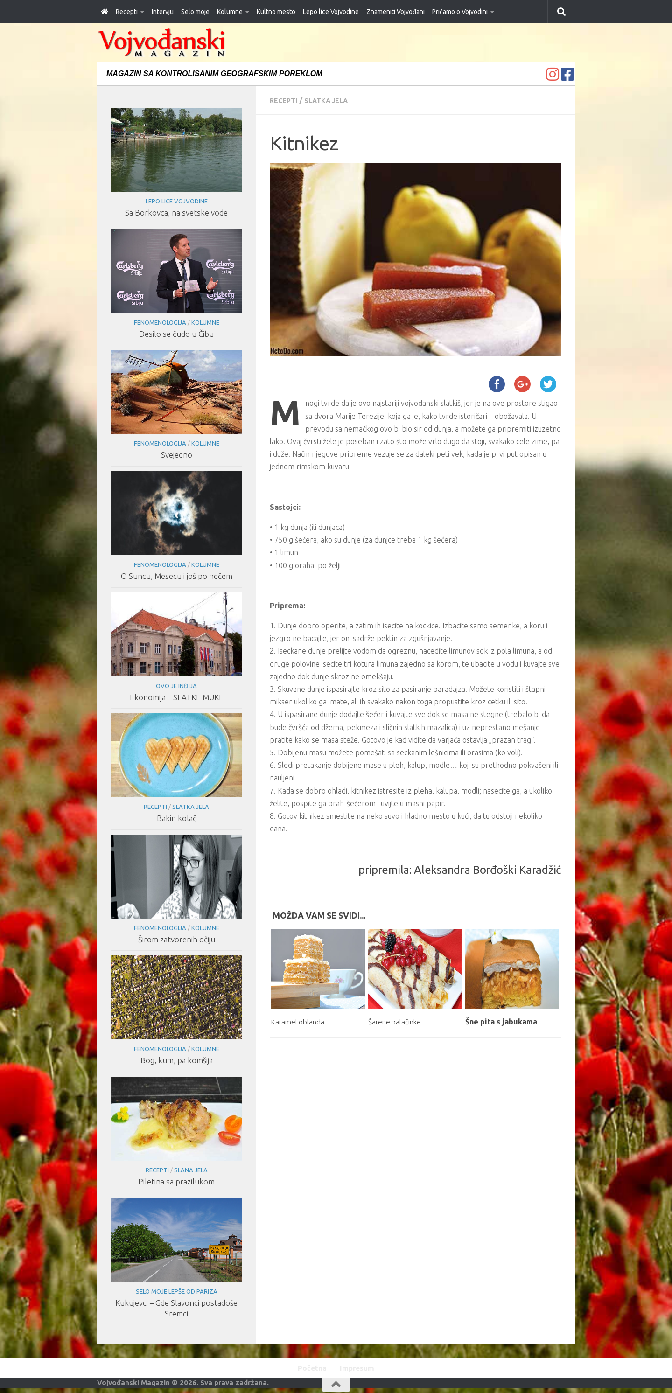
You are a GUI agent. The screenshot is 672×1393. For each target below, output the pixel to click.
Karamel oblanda (301, 1021)
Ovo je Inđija (176, 686)
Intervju (163, 11)
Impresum (359, 1369)
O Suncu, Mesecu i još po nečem (176, 575)
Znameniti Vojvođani (395, 11)
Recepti (127, 11)
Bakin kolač (176, 818)
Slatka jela (333, 100)
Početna (309, 1369)
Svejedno (176, 454)
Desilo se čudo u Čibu (176, 333)
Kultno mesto (276, 11)
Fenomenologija (159, 322)
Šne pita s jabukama (501, 1021)
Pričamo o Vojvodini (460, 11)
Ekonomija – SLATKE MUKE (176, 697)
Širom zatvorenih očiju (176, 939)
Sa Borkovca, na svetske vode (176, 212)
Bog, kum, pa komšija (176, 1060)
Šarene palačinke (398, 1021)
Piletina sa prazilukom (176, 1181)
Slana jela (190, 1170)
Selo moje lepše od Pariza (176, 1291)
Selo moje (195, 11)
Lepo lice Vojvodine (331, 11)
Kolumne (230, 11)
